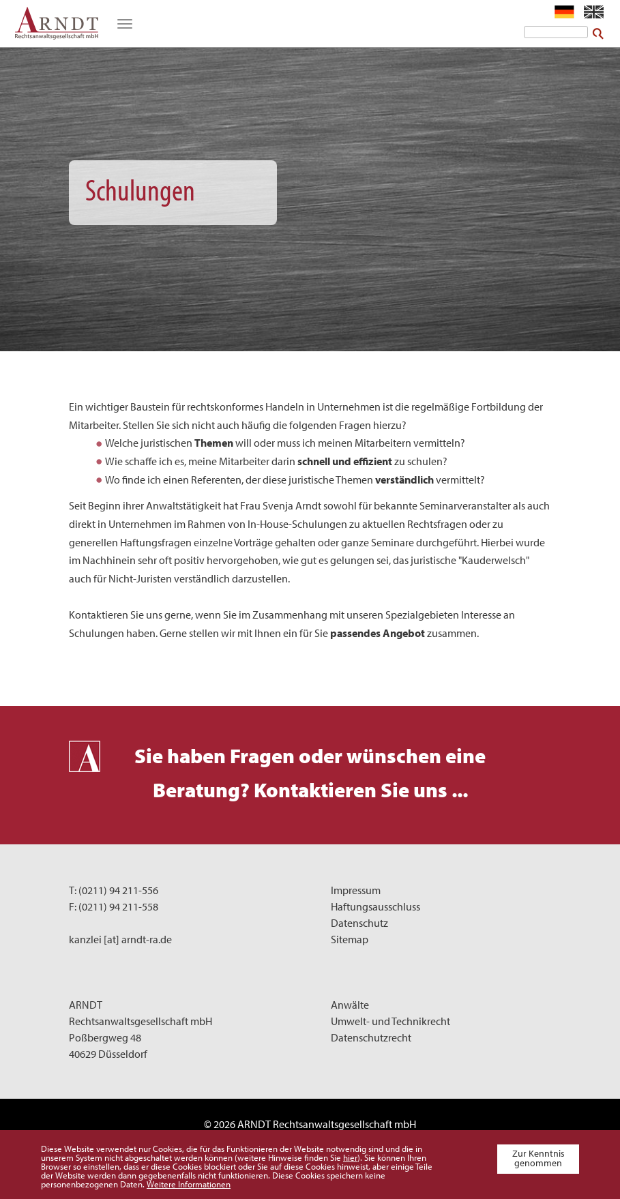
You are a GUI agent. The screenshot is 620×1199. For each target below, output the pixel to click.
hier (350, 1157)
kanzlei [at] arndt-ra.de (120, 939)
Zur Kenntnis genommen (538, 1158)
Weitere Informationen (189, 1184)
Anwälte (350, 1004)
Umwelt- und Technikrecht (390, 1021)
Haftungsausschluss (375, 906)
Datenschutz (359, 923)
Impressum (356, 890)
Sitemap (349, 939)
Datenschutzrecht (371, 1037)
